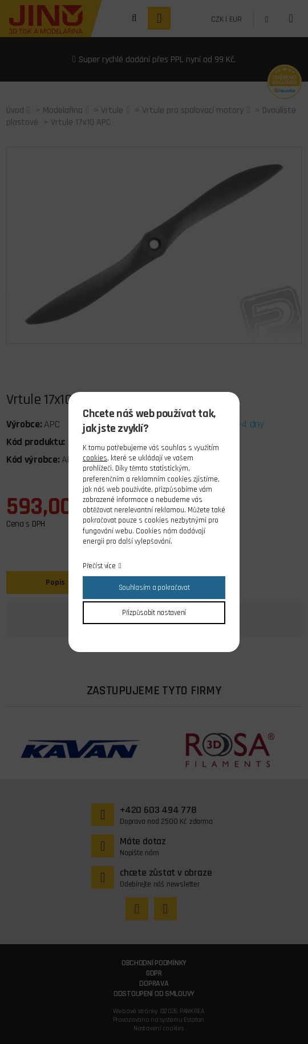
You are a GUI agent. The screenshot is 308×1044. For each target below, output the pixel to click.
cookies (95, 458)
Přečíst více (99, 565)
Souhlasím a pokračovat (154, 587)
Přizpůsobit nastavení (154, 612)
